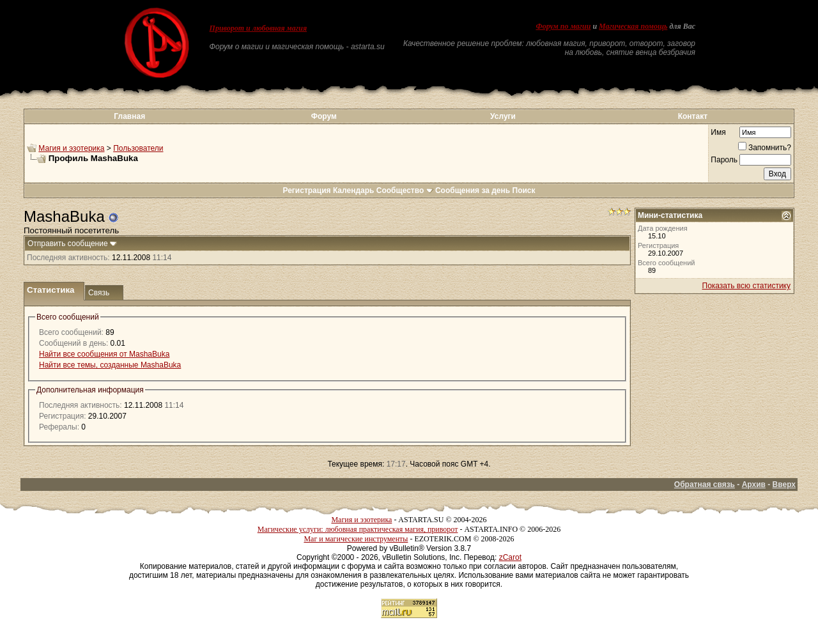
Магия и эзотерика (71, 148)
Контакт (692, 116)
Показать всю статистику (746, 285)
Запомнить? (764, 147)
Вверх (784, 484)
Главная (129, 116)
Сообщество (404, 190)
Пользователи (138, 148)
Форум (324, 116)
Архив (754, 484)
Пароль (724, 159)
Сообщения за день (472, 190)
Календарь (353, 190)
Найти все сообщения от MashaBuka (104, 354)
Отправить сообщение (67, 243)
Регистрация (306, 190)
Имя (718, 132)
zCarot (510, 557)
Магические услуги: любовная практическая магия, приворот (358, 529)
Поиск (524, 190)
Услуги (503, 116)
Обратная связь (704, 484)
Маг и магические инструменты (356, 538)
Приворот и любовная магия (258, 28)
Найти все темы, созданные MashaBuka (110, 364)
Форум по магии (563, 26)
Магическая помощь (633, 26)
